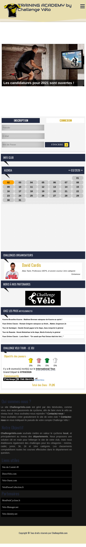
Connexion (66, 120)
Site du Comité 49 (10, 467)
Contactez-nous (55, 413)
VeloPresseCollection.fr (13, 487)
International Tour (45, 369)
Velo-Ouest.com (9, 480)
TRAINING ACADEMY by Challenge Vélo (45, 7)
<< (69, 170)
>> (82, 170)
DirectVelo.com (9, 474)
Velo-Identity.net (9, 514)
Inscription (21, 120)
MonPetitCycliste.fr (11, 500)
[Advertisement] (43, 32)
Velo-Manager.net (10, 507)
